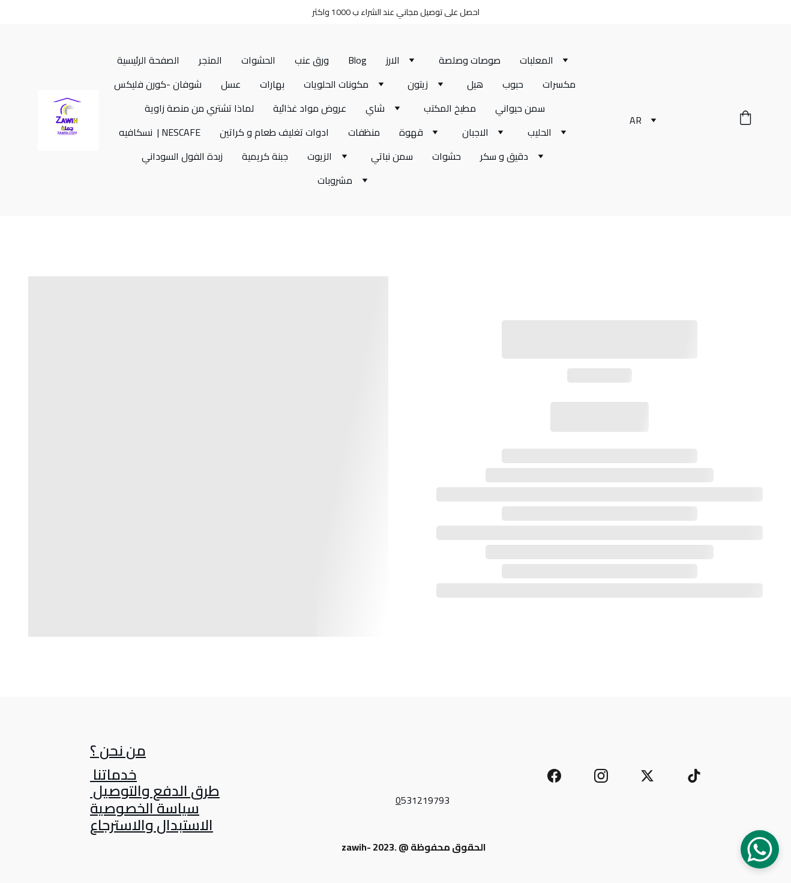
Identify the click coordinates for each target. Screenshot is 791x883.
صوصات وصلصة (470, 60)
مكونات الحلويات (336, 84)
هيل (475, 84)
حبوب (512, 84)
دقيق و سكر (504, 156)
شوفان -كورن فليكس (158, 84)
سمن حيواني (520, 108)
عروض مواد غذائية (309, 108)
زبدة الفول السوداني (182, 156)
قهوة (411, 132)
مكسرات (559, 84)
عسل (231, 84)
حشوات (446, 156)
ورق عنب (312, 60)
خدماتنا (113, 775)
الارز (393, 60)
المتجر (210, 60)
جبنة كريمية (265, 156)
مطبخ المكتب (450, 108)
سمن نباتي (392, 156)
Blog (357, 60)
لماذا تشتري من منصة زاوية (199, 108)
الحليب (540, 132)
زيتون (418, 84)
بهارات (272, 84)
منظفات (364, 132)
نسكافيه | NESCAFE (159, 132)
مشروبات (334, 180)
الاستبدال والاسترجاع (151, 826)
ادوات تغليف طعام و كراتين (274, 132)
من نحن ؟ (118, 751)
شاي (375, 108)
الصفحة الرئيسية (148, 60)
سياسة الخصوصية (144, 809)
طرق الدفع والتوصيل (155, 792)
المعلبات (536, 60)
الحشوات (258, 60)
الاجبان (475, 132)
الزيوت (319, 156)
